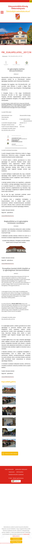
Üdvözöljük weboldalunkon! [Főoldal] (18, 9)
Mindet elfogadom (16, 542)
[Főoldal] (17, 17)
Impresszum (12, 439)
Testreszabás (16, 539)
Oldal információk (9, 437)
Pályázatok (4, 56)
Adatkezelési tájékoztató (21, 437)
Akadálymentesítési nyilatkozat (16, 442)
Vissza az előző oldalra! (11, 421)
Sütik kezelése (19, 439)
